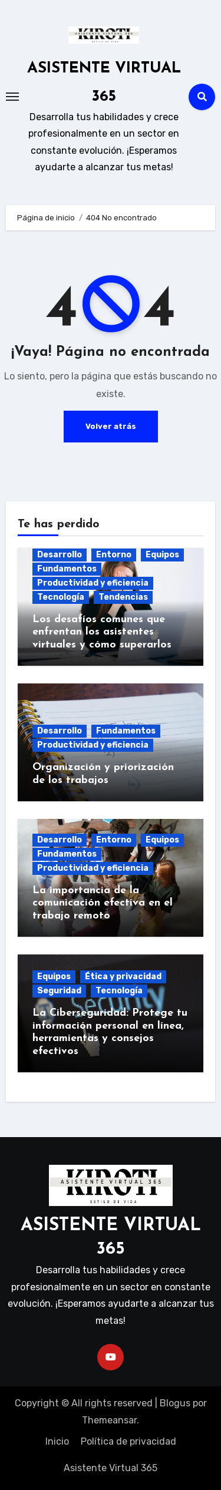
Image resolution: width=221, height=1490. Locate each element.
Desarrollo (59, 555)
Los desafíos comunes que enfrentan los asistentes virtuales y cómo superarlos (101, 632)
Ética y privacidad (123, 977)
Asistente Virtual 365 (110, 1468)
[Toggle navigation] (12, 96)
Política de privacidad (128, 1441)
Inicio (57, 1441)
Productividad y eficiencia (93, 583)
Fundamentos (67, 569)
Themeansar (109, 1420)
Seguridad (59, 991)
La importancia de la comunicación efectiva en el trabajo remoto (102, 903)
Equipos (162, 555)
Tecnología (60, 597)
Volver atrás (110, 426)
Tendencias (123, 597)
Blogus (175, 1403)
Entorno (113, 555)
